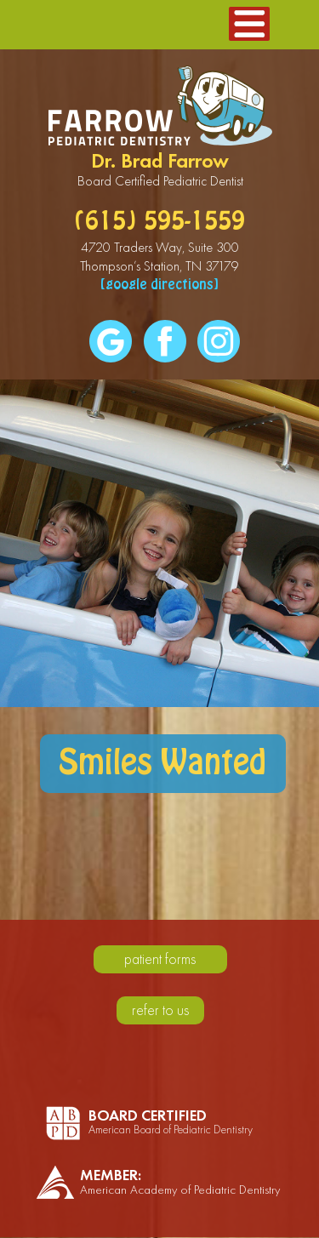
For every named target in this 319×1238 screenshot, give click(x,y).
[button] (249, 24)
